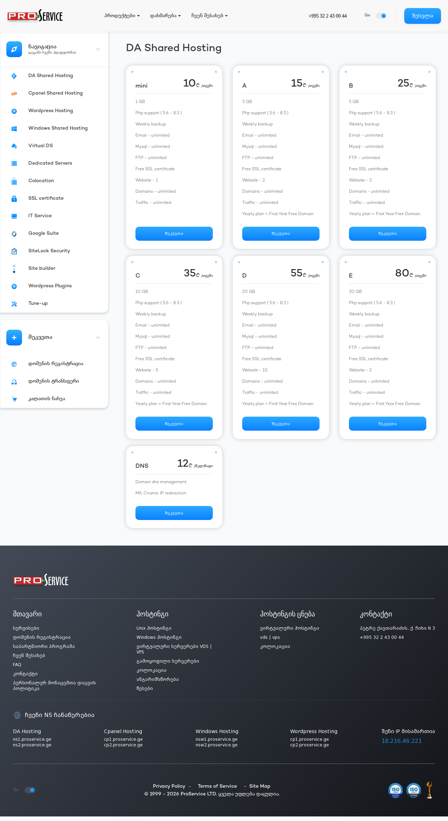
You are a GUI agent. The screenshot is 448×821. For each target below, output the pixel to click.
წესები (144, 693)
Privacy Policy (169, 790)
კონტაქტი (25, 678)
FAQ (17, 669)
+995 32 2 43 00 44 (328, 16)
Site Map (260, 790)
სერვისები (26, 632)
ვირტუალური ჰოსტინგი (289, 632)
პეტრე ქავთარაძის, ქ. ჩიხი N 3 (397, 632)
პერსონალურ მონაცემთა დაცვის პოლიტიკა (54, 690)
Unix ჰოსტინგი (154, 632)
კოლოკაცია (151, 674)
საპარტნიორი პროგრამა (44, 651)
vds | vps (270, 641)
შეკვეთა (174, 234)
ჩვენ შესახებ (29, 660)
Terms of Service (217, 790)
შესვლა (422, 16)
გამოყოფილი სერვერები (167, 665)
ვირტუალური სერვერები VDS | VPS (174, 654)
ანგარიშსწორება (157, 684)
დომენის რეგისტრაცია (42, 641)
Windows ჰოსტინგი (159, 641)
